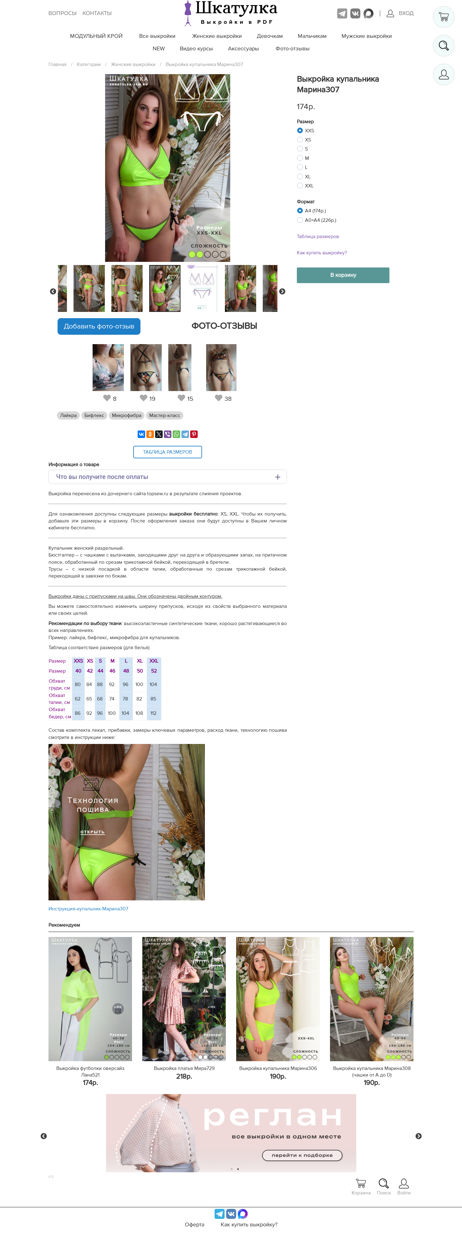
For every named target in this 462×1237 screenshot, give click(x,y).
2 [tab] (237, 1169)
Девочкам (270, 36)
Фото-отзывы (293, 49)
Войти (404, 1186)
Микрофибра (126, 415)
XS (308, 139)
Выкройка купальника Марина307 (204, 64)
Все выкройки (157, 36)
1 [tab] (231, 1169)
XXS (309, 130)
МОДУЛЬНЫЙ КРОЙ (96, 36)
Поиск (384, 1186)
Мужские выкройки (367, 36)
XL (308, 176)
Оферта (194, 1225)
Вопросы (62, 13)
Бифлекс (94, 415)
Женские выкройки (217, 36)
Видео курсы (196, 49)
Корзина (361, 1186)
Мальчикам (312, 36)
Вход (400, 13)
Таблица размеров (318, 236)
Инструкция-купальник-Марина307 (88, 908)
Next (282, 291)
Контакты (97, 13)
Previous (53, 291)
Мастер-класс (164, 415)
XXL (309, 185)
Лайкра (68, 415)
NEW (159, 49)
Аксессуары (243, 49)
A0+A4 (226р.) (320, 220)
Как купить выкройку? (322, 252)
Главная (57, 64)
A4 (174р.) (315, 210)
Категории (89, 64)
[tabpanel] (166, 288)
